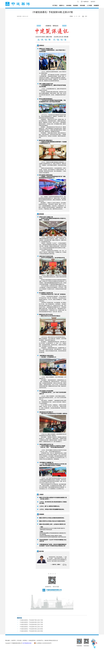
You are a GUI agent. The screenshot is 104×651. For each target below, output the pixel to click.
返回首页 (93, 1)
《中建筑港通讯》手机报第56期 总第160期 (31, 629)
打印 (86, 16)
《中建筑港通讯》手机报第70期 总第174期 (31, 620)
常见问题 (19, 640)
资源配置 (96, 5)
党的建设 (75, 5)
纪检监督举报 (32, 640)
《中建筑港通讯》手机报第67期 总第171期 (31, 626)
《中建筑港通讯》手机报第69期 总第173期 (31, 622)
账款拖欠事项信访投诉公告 (51, 640)
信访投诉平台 (40, 640)
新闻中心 (61, 5)
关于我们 (54, 5)
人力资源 (89, 5)
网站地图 (7, 640)
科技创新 (82, 5)
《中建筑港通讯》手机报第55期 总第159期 (31, 631)
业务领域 (68, 5)
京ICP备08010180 (27, 643)
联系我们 (25, 640)
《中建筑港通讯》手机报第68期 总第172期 (31, 624)
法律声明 (13, 640)
